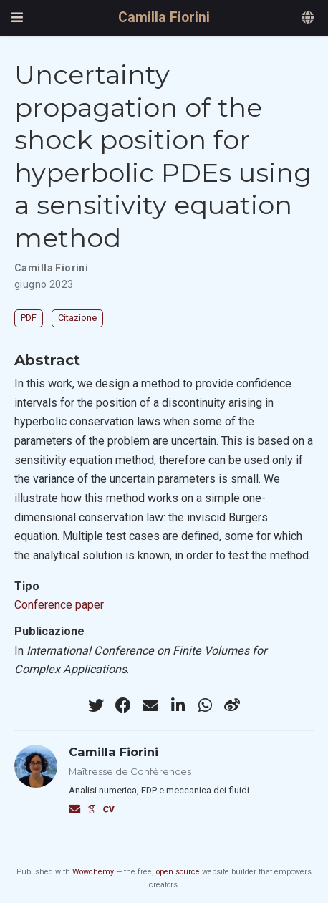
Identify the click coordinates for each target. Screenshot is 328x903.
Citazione (77, 317)
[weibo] (232, 705)
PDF (29, 317)
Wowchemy (93, 872)
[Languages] (309, 18)
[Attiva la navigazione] (17, 17)
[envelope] (150, 705)
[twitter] (96, 705)
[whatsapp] (205, 705)
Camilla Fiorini (164, 17)
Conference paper (59, 605)
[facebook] (123, 705)
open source (178, 872)
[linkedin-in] (177, 705)
